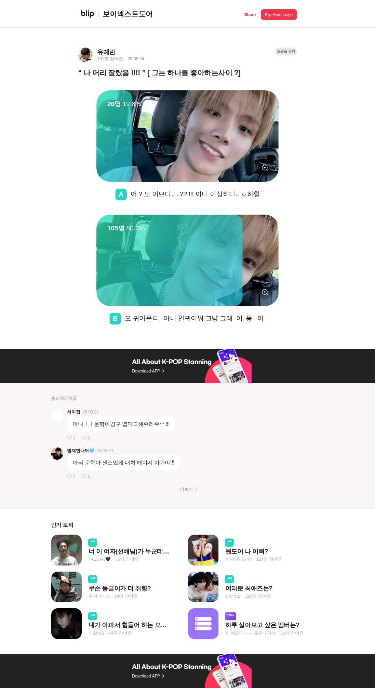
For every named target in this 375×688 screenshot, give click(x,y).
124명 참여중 (269, 559)
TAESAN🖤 (100, 559)
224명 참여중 (258, 596)
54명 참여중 (126, 596)
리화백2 (96, 633)
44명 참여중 (120, 633)
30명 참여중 (292, 633)
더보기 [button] (186, 489)
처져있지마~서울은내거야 (250, 633)
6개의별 (233, 596)
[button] (250, 14)
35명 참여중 (126, 559)
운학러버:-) (99, 596)
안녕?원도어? (238, 559)
